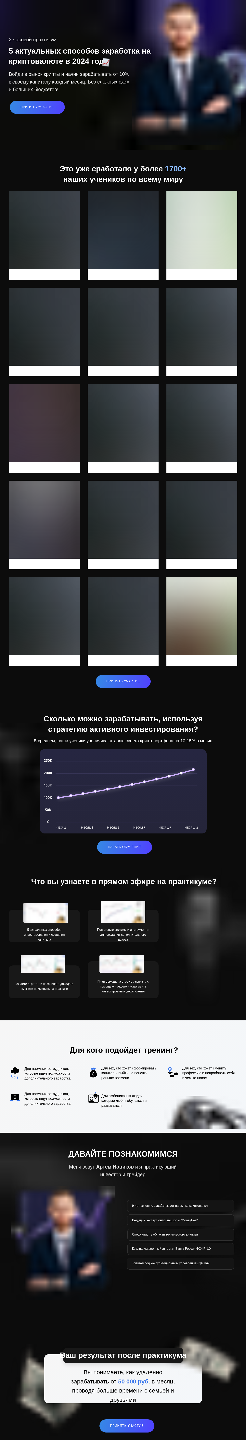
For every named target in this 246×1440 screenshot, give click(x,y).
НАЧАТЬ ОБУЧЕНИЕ (124, 847)
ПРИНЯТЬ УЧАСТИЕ (37, 107)
